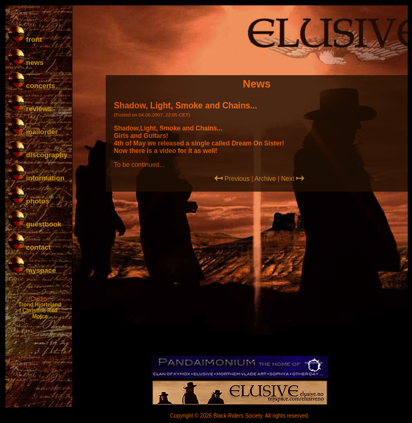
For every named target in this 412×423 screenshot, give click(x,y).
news (25, 63)
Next (288, 179)
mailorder (33, 132)
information (36, 178)
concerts (31, 86)
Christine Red (40, 310)
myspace (32, 270)
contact (29, 247)
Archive (265, 179)
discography (38, 155)
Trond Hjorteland (39, 305)
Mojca (39, 316)
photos (28, 201)
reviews (30, 109)
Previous (236, 179)
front (25, 39)
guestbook (34, 224)
